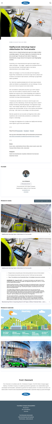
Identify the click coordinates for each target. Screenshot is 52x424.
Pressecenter (19, 130)
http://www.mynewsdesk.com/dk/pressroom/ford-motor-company (24, 136)
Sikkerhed (29, 153)
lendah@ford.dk (26, 190)
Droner (16, 155)
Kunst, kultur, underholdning (15, 146)
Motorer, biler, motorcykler (23, 148)
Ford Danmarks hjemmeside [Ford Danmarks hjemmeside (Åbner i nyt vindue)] (26, 415)
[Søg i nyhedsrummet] (50, 3)
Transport (11, 148)
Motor (15, 148)
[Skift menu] (2, 3)
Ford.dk (32, 130)
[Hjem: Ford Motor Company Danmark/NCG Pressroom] (26, 3)
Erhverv (24, 146)
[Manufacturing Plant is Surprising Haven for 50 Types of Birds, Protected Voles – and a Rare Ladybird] (26, 286)
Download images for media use (42, 201)
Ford (14, 153)
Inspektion (24, 153)
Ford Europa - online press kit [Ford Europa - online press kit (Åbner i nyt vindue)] (26, 418)
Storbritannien (18, 153)
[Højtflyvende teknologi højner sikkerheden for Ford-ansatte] (26, 218)
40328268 (26, 192)
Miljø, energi (29, 146)
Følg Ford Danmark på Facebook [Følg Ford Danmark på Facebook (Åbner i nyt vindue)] (26, 417)
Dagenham (12, 155)
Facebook (26, 130)
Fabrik (10, 153)
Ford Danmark (35, 153)
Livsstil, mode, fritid (37, 146)
